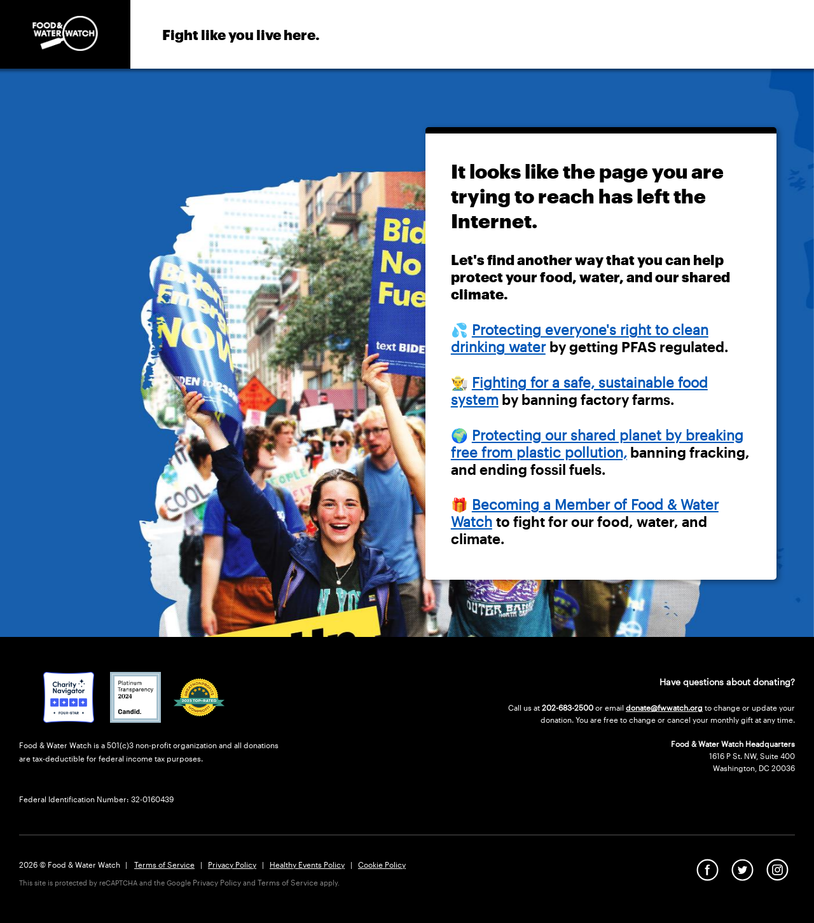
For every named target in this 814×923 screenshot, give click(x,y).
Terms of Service (164, 864)
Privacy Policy (232, 864)
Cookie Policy (382, 864)
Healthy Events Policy (307, 864)
